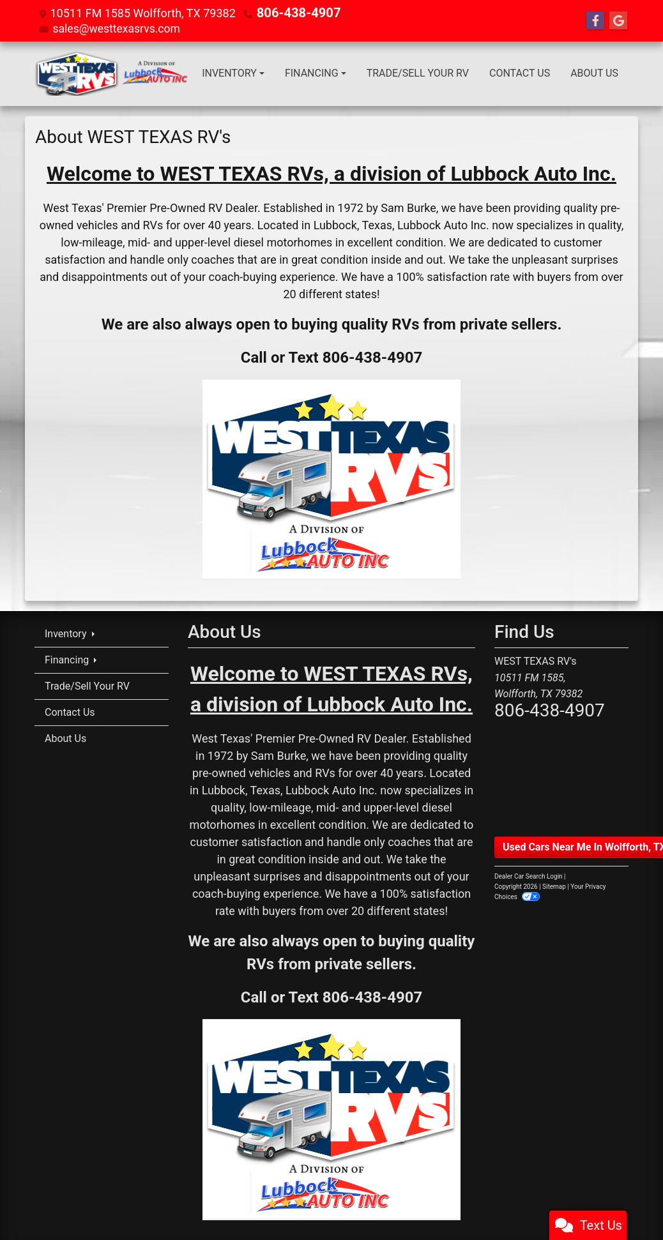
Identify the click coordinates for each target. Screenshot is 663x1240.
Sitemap (554, 885)
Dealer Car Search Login (528, 875)
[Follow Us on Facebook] (595, 20)
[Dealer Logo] (113, 73)
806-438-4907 (294, 12)
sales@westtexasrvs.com (117, 27)
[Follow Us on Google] (618, 20)
